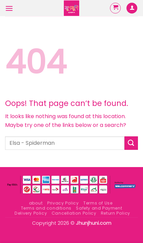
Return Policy (115, 213)
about (36, 203)
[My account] (131, 8)
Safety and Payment (99, 208)
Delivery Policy (31, 213)
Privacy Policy (63, 203)
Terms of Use (97, 203)
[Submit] (131, 143)
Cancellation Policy (74, 213)
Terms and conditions (46, 208)
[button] (9, 8)
